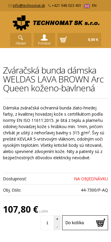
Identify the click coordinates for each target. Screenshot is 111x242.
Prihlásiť (44, 43)
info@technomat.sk (29, 5)
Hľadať (21, 43)
